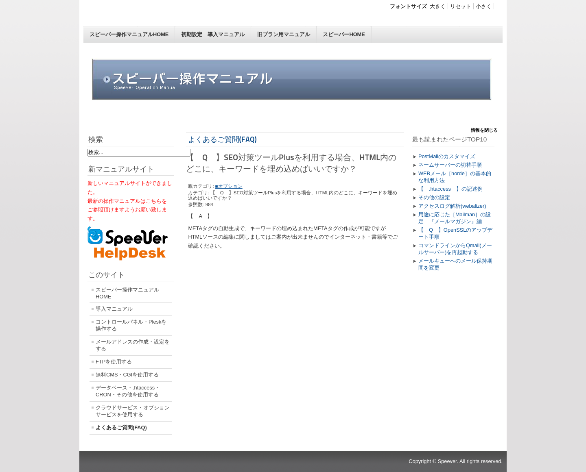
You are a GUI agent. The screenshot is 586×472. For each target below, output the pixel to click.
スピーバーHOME (344, 34)
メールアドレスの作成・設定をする (133, 345)
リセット (460, 6)
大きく (438, 6)
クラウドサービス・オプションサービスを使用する (133, 411)
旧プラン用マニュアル (283, 34)
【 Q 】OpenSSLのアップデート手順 (455, 233)
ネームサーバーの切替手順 (450, 165)
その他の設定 (434, 197)
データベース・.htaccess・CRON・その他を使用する (128, 391)
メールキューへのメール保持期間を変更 (455, 264)
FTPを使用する (114, 362)
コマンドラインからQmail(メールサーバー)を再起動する (455, 248)
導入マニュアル (114, 309)
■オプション (229, 186)
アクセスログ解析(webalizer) (452, 206)
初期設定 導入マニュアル (213, 34)
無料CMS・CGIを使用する (127, 375)
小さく (484, 6)
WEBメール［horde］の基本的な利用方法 (454, 176)
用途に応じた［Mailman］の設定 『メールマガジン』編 (454, 217)
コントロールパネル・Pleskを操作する (131, 325)
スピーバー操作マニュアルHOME (129, 34)
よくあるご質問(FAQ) (121, 427)
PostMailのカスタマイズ (446, 156)
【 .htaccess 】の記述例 (450, 189)
